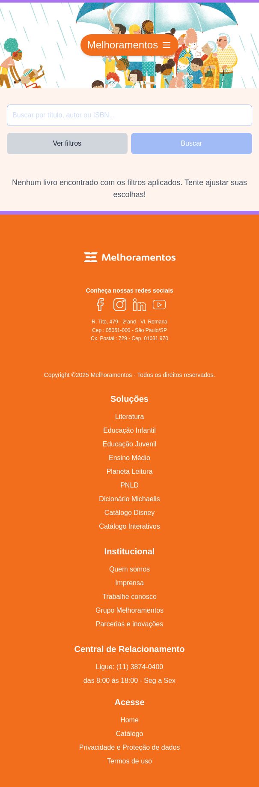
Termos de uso (129, 761)
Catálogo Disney (129, 512)
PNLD (129, 485)
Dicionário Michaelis (129, 499)
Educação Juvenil (129, 444)
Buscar (191, 143)
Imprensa (129, 583)
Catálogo (129, 733)
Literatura (129, 416)
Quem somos (129, 569)
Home (129, 720)
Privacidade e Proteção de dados (129, 747)
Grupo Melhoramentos (129, 610)
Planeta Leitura (130, 471)
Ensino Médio (129, 457)
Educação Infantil (129, 430)
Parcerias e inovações (129, 624)
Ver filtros (67, 143)
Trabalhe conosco (129, 596)
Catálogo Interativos (129, 526)
